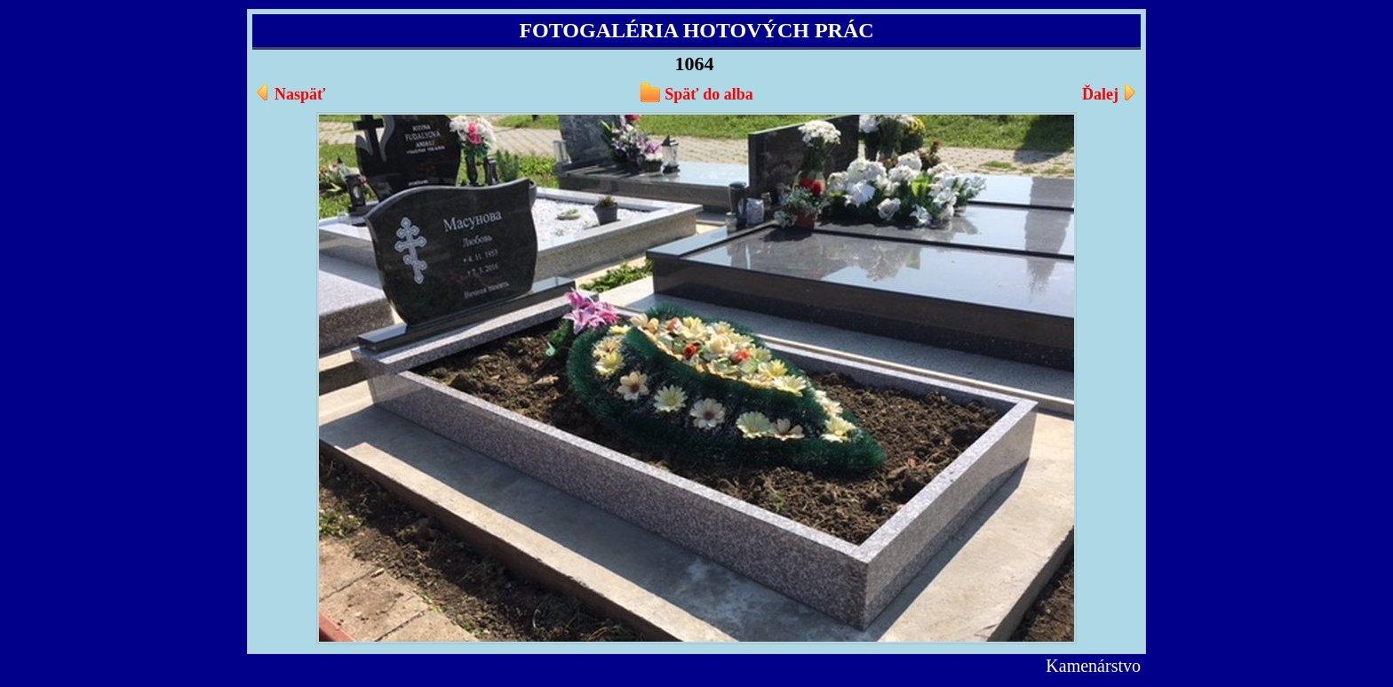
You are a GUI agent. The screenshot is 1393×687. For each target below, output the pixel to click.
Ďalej (1100, 94)
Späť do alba (708, 94)
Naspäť (300, 94)
